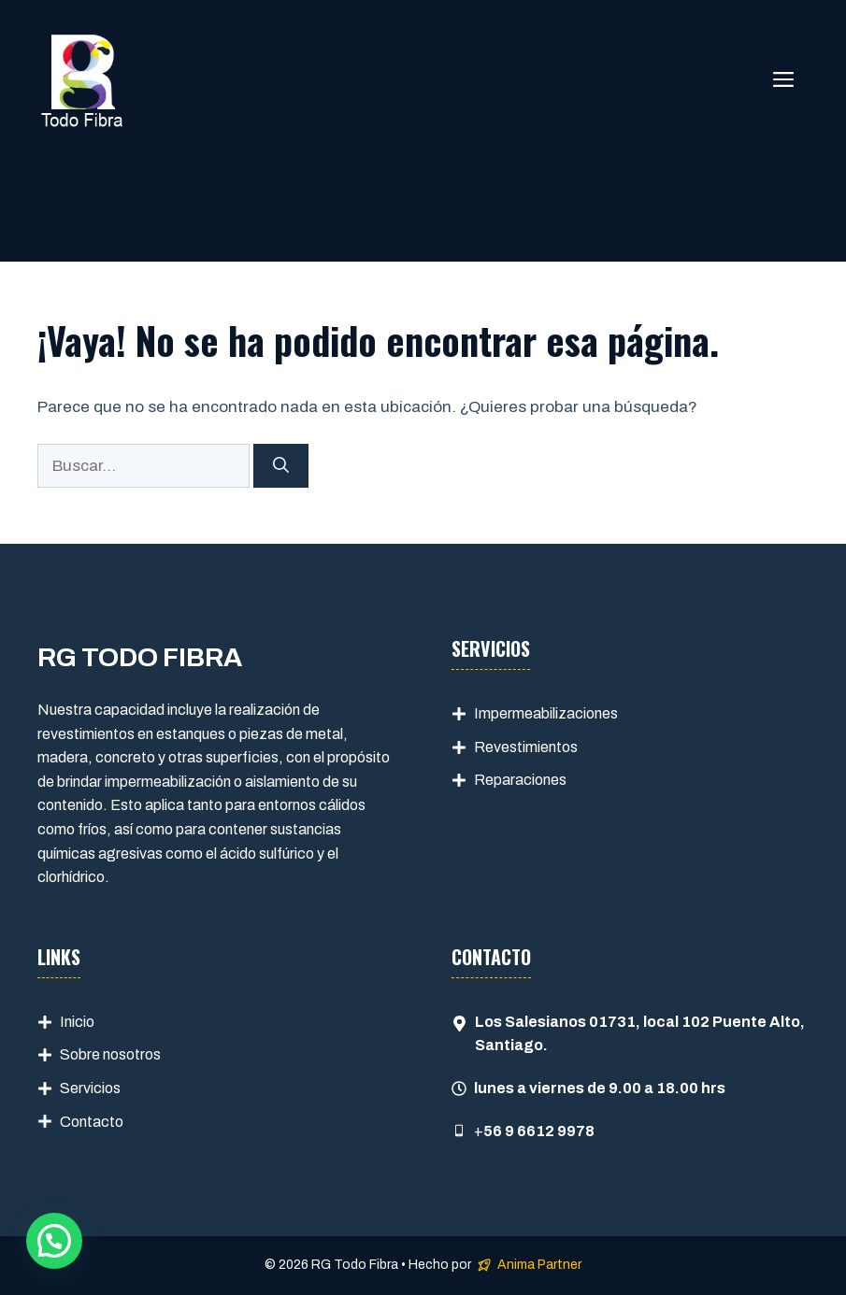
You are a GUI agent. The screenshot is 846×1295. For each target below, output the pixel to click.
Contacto (91, 1122)
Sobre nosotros (110, 1054)
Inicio (77, 1022)
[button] (54, 1241)
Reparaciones (520, 780)
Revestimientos (526, 747)
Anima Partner (539, 1265)
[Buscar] (280, 466)
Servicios (90, 1088)
